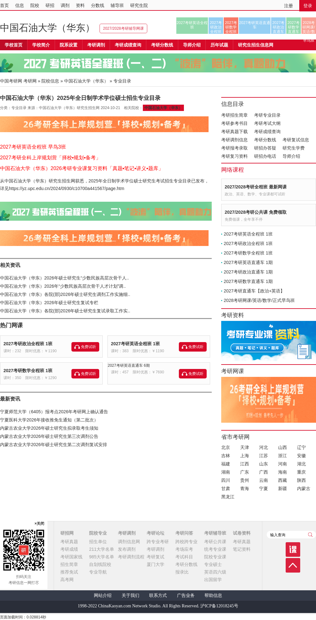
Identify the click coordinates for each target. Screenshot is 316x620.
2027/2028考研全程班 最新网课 (256, 186)
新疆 (282, 488)
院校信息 (50, 80)
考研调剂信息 (234, 139)
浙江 (282, 455)
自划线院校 (100, 564)
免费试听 (88, 347)
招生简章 (69, 564)
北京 (225, 447)
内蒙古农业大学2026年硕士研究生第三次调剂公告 (49, 436)
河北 (263, 447)
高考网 (67, 579)
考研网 (30, 80)
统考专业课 (215, 549)
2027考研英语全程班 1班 (135, 343)
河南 (282, 463)
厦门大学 (155, 564)
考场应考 (184, 549)
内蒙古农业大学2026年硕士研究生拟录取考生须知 (49, 428)
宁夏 (263, 488)
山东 (263, 463)
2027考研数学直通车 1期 (248, 281)
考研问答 (184, 533)
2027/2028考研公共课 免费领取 (256, 212)
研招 (50, 5)
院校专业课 (215, 556)
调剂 (65, 5)
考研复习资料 (234, 156)
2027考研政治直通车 (278, 27)
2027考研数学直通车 (294, 27)
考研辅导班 (215, 533)
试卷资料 (242, 533)
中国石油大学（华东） (47, 27)
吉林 (225, 455)
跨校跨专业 (186, 541)
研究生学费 (294, 147)
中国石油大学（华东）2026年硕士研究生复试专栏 (49, 302)
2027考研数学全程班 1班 (27, 370)
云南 (263, 480)
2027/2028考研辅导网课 (123, 28)
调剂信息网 (129, 541)
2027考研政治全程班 (216, 27)
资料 (80, 5)
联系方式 (158, 595)
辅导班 (117, 5)
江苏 (263, 455)
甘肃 (225, 488)
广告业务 (186, 595)
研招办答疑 (265, 147)
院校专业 (98, 533)
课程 (293, 549)
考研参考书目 (234, 123)
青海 (244, 488)
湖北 (301, 463)
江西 (244, 463)
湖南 (225, 472)
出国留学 (213, 579)
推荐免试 (69, 571)
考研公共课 (215, 541)
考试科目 (184, 556)
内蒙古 (303, 488)
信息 (19, 5)
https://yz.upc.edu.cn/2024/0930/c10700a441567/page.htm (66, 188)
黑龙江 (227, 496)
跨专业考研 (158, 541)
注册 (288, 5)
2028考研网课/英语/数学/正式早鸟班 (308, 27)
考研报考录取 (234, 147)
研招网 (67, 533)
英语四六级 (215, 571)
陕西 (301, 480)
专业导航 (98, 571)
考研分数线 (265, 139)
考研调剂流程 (131, 556)
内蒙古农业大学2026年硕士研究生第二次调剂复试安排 (53, 444)
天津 (244, 447)
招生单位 (98, 541)
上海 (244, 455)
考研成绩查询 (267, 131)
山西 (282, 447)
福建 (225, 463)
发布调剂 (127, 549)
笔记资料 (242, 549)
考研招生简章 (234, 115)
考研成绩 (69, 549)
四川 (225, 480)
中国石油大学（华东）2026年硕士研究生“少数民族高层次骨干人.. (64, 277)
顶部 (293, 565)
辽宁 (301, 447)
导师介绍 (192, 44)
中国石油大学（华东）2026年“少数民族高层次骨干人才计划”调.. (63, 286)
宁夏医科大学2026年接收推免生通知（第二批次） (49, 419)
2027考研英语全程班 (192, 25)
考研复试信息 (296, 139)
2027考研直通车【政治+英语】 (254, 290)
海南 (282, 472)
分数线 (97, 5)
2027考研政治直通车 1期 (248, 271)
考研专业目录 (267, 115)
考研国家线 (71, 556)
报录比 (182, 571)
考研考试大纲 (267, 123)
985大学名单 (101, 556)
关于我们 (130, 595)
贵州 (244, 480)
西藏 (282, 480)
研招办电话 (265, 156)
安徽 (301, 455)
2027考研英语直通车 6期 (129, 365)
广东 (244, 472)
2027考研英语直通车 (254, 25)
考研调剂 (96, 44)
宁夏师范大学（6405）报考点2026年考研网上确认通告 (54, 411)
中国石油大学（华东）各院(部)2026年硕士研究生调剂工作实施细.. (65, 294)
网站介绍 (103, 595)
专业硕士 (213, 564)
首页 (4, 5)
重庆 (301, 472)
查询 (310, 534)
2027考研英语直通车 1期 (248, 262)
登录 (307, 5)
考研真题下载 (234, 131)
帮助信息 (213, 595)
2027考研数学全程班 (231, 27)
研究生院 (139, 5)
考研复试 (155, 556)
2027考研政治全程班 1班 (27, 343)
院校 (34, 5)
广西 (263, 472)
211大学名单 (101, 549)
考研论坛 (155, 533)
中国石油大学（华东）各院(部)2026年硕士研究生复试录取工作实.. (65, 310)
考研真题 (69, 541)
